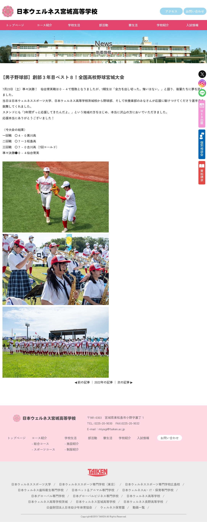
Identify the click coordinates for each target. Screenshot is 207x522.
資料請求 (202, 175)
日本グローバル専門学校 (48, 501)
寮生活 (133, 25)
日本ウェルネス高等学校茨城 (48, 507)
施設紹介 (73, 449)
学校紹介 (163, 25)
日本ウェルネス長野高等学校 (143, 507)
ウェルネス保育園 (112, 513)
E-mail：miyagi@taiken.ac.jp (106, 434)
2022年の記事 (103, 382)
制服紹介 (73, 454)
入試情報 (192, 25)
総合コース (41, 449)
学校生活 (74, 25)
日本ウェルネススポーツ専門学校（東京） (88, 489)
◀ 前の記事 (82, 382)
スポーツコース (44, 454)
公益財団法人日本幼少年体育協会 (69, 513)
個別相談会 (202, 148)
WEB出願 (202, 116)
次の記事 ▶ (125, 382)
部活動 (103, 25)
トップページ (15, 25)
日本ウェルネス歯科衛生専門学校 (41, 495)
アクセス (171, 11)
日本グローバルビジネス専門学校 (95, 501)
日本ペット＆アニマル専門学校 (93, 495)
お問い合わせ (195, 11)
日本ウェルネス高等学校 (143, 501)
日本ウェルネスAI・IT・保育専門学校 (147, 495)
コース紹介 (44, 25)
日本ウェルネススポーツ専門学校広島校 (152, 489)
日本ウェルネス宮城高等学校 (95, 507)
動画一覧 (139, 513)
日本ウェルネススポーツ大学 (31, 489)
